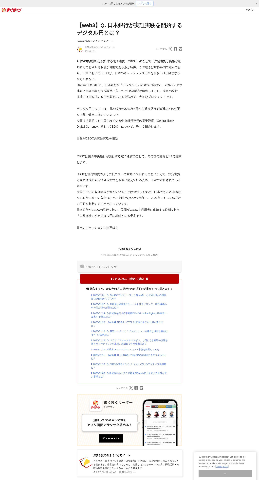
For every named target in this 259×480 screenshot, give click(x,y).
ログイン (250, 10)
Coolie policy (222, 470)
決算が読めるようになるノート (95, 40)
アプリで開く (145, 3)
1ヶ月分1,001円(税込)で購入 (129, 278)
